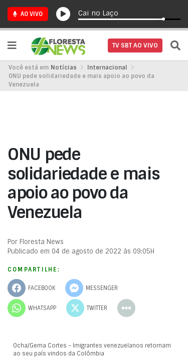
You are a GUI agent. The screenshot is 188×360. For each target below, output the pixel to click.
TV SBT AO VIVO (135, 46)
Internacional (107, 67)
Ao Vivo (28, 14)
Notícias (64, 67)
